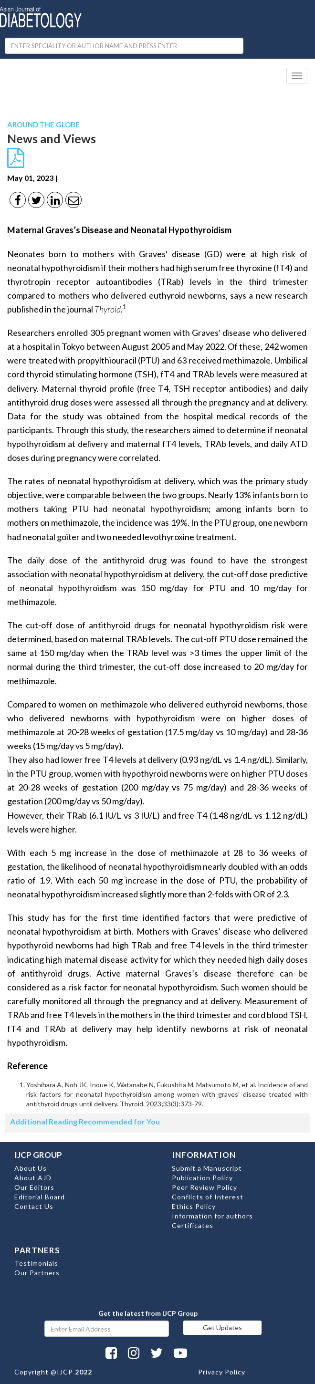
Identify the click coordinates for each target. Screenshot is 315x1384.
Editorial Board (39, 1197)
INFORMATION (204, 1155)
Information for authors (212, 1216)
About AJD (33, 1178)
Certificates (192, 1225)
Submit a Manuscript (207, 1168)
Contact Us (33, 1206)
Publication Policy (202, 1178)
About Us (30, 1168)
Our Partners (37, 1273)
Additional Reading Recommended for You (85, 1121)
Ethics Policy (194, 1206)
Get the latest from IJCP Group (148, 1313)
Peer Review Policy (204, 1187)
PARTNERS (37, 1250)
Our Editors (34, 1187)
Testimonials (36, 1263)
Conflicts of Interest (207, 1197)
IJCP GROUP (38, 1155)
